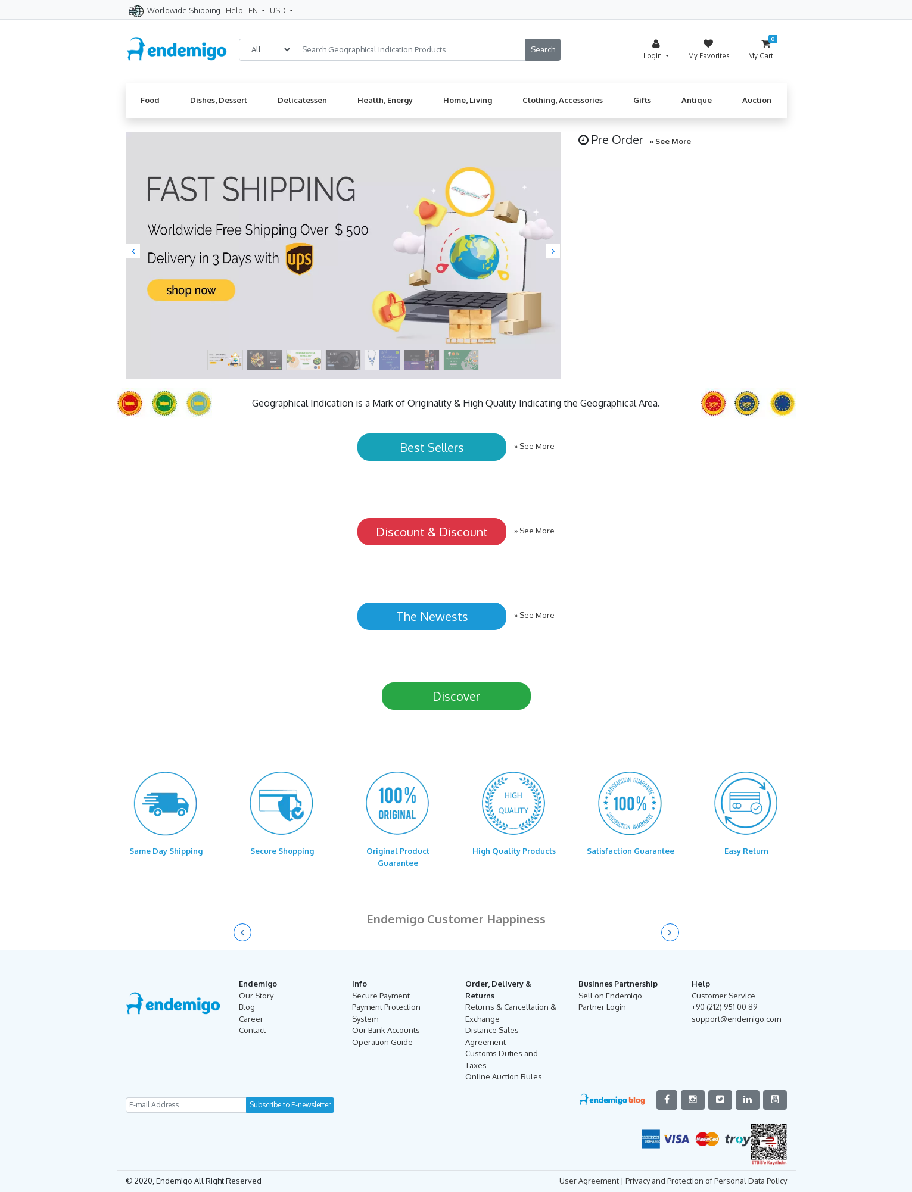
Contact (252, 1030)
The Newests (432, 616)
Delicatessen (302, 100)
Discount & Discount (432, 531)
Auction (756, 100)
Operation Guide (382, 1042)
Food (150, 100)
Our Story (256, 995)
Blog (247, 1007)
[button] (133, 251)
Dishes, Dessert (218, 100)
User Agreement (589, 1180)
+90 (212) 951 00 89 (724, 1007)
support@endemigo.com (736, 1019)
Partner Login (602, 1007)
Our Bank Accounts (386, 1030)
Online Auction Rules (503, 1076)
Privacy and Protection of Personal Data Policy (706, 1180)
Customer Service (723, 995)
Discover (456, 696)
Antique (696, 100)
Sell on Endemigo (610, 995)
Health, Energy (385, 100)
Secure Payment (381, 995)
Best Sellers (432, 447)
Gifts (642, 100)
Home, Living (467, 100)
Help (234, 10)
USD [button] (279, 10)
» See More (670, 141)
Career (251, 1019)
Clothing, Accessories (562, 100)
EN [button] (254, 10)
